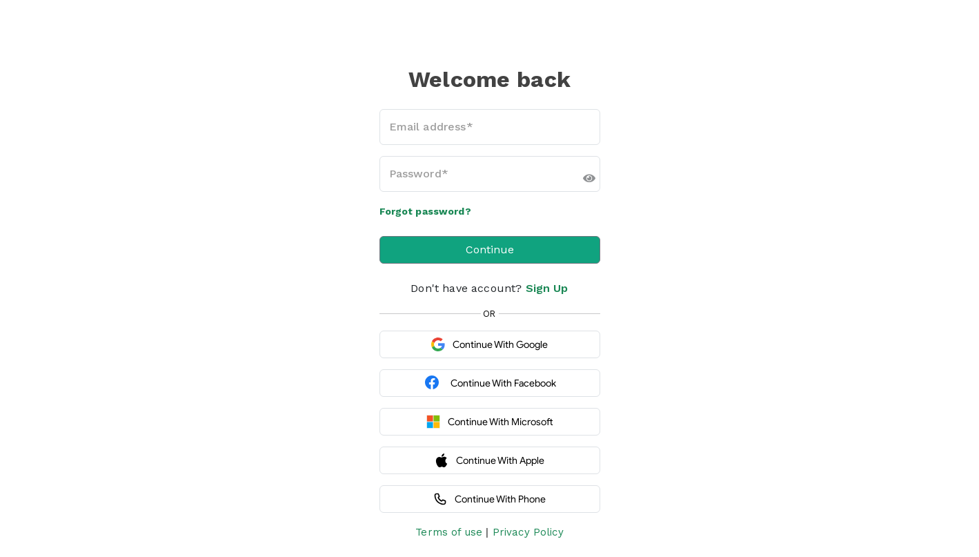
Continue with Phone (489, 499)
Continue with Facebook (490, 383)
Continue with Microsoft (489, 422)
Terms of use (448, 532)
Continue (490, 249)
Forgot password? (425, 211)
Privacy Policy (528, 532)
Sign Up (547, 288)
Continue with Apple (489, 460)
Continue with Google (489, 344)
